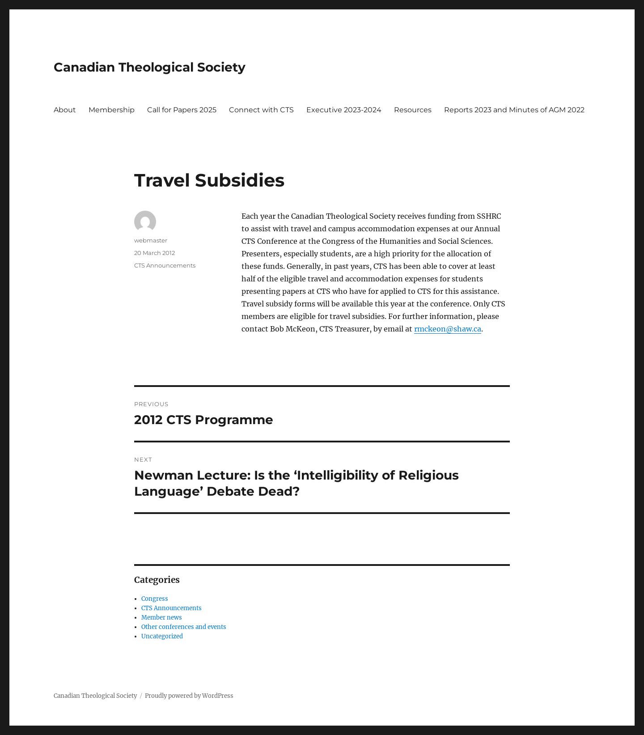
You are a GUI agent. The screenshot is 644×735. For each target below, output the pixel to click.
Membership (112, 110)
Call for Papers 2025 (181, 110)
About (65, 110)
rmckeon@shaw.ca (447, 328)
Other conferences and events (183, 627)
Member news (161, 617)
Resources (413, 110)
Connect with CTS (261, 110)
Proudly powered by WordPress (189, 696)
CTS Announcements (164, 265)
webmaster (150, 240)
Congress (154, 599)
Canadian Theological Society (150, 67)
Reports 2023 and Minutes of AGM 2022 (514, 110)
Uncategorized (162, 636)
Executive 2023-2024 (343, 110)
